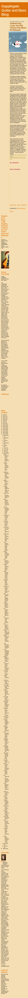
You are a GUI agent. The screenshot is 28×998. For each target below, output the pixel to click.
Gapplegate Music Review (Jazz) (4, 244)
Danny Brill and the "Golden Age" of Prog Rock (6, 755)
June (5, 449)
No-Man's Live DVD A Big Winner (6, 793)
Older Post (24, 205)
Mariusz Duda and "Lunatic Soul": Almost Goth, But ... (6, 639)
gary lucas (20, 158)
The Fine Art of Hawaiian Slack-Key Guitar (6, 495)
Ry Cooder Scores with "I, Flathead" (6, 698)
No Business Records (4, 987)
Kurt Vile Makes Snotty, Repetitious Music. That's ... (6, 722)
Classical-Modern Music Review (4, 241)
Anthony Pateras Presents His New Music (6, 802)
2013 (4, 429)
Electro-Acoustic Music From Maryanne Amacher (6, 766)
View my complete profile (5, 965)
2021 (4, 417)
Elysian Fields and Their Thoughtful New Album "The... (6, 555)
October (6, 440)
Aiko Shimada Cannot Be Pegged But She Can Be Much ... (6, 597)
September (6, 442)
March (5, 453)
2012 (4, 431)
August (5, 445)
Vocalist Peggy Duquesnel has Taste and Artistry (6, 489)
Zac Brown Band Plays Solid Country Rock (6, 582)
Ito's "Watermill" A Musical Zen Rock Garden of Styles (6, 779)
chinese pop (15, 158)
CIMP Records (4, 974)
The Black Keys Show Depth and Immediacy (6, 832)
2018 (4, 422)
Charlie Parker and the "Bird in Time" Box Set (6, 692)
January (6, 846)
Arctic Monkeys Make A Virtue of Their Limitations (6, 787)
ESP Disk (3, 978)
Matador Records (3, 982)
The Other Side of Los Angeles (6, 672)
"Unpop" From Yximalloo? (6, 677)
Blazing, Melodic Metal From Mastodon (6, 728)
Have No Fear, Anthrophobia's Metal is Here (6, 567)
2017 (4, 423)
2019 (4, 420)
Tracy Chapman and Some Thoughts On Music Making (6, 652)
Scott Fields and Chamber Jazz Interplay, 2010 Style (6, 537)
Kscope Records (5, 980)
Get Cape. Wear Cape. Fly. (6, 761)
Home (18, 205)
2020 (4, 419)
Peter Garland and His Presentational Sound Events (6, 824)
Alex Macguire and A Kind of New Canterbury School (6, 666)
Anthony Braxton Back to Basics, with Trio (6, 605)
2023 (4, 414)
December (6, 435)
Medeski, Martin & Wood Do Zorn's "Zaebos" (6, 659)
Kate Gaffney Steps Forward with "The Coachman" (6, 502)
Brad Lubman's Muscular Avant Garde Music (6, 734)
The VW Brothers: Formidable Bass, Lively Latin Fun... (6, 511)
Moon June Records (3, 984)
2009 (4, 848)
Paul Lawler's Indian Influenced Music (6, 626)
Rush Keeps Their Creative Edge (6, 807)
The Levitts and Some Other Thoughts (6, 686)
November (6, 437)
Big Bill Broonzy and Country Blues (6, 482)
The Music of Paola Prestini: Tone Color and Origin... (6, 589)
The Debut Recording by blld (6, 817)
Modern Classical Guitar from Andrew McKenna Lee (6, 458)
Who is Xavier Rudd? (6, 797)
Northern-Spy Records (4, 989)
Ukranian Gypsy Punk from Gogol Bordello (6, 813)
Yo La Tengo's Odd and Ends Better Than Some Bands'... (6, 546)
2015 (4, 426)
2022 (4, 416)
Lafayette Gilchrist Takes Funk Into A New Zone (6, 741)
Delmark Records (3, 976)
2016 (4, 425)
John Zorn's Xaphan (6, 717)
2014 (4, 428)
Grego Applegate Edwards (5, 863)
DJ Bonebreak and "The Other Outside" (6, 619)
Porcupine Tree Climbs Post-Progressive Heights (6, 712)
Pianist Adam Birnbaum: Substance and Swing (6, 839)
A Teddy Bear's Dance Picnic (6, 772)
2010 (4, 434)
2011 (4, 432)
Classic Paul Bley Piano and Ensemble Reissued (6, 632)
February (6, 843)
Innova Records (5, 979)
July (5, 447)
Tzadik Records (5, 991)
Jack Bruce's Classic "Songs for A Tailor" (6, 517)
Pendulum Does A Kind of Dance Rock (6, 523)
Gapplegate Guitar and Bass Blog (13, 10)
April (5, 452)
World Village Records (4, 993)
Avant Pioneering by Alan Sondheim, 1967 (6, 646)
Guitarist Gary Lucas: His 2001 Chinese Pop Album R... (6, 466)
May (5, 450)
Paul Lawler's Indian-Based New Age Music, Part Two (6, 612)
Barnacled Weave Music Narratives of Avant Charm (6, 704)
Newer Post (13, 205)
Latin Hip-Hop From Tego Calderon (6, 682)
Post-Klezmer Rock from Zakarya (6, 561)
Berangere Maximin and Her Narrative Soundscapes (6, 748)
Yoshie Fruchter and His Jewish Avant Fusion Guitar (6, 575)
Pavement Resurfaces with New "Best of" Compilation (6, 476)
